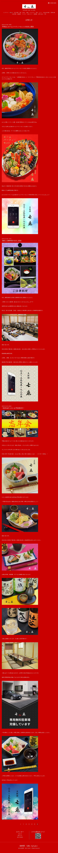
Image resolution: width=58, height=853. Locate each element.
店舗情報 (35, 14)
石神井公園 (53, 12)
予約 (45, 14)
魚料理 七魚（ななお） (29, 846)
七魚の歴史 (14, 14)
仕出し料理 (16, 12)
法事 (20, 12)
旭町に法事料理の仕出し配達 (11, 240)
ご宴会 (27, 12)
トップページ (5, 12)
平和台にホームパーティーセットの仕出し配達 (18, 26)
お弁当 (23, 12)
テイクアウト (32, 12)
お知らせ (11, 12)
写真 (37, 12)
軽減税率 (19, 14)
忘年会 (14, 497)
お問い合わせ (40, 14)
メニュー (40, 12)
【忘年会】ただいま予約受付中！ (13, 408)
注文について (29, 14)
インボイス (24, 14)
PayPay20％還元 (46, 12)
